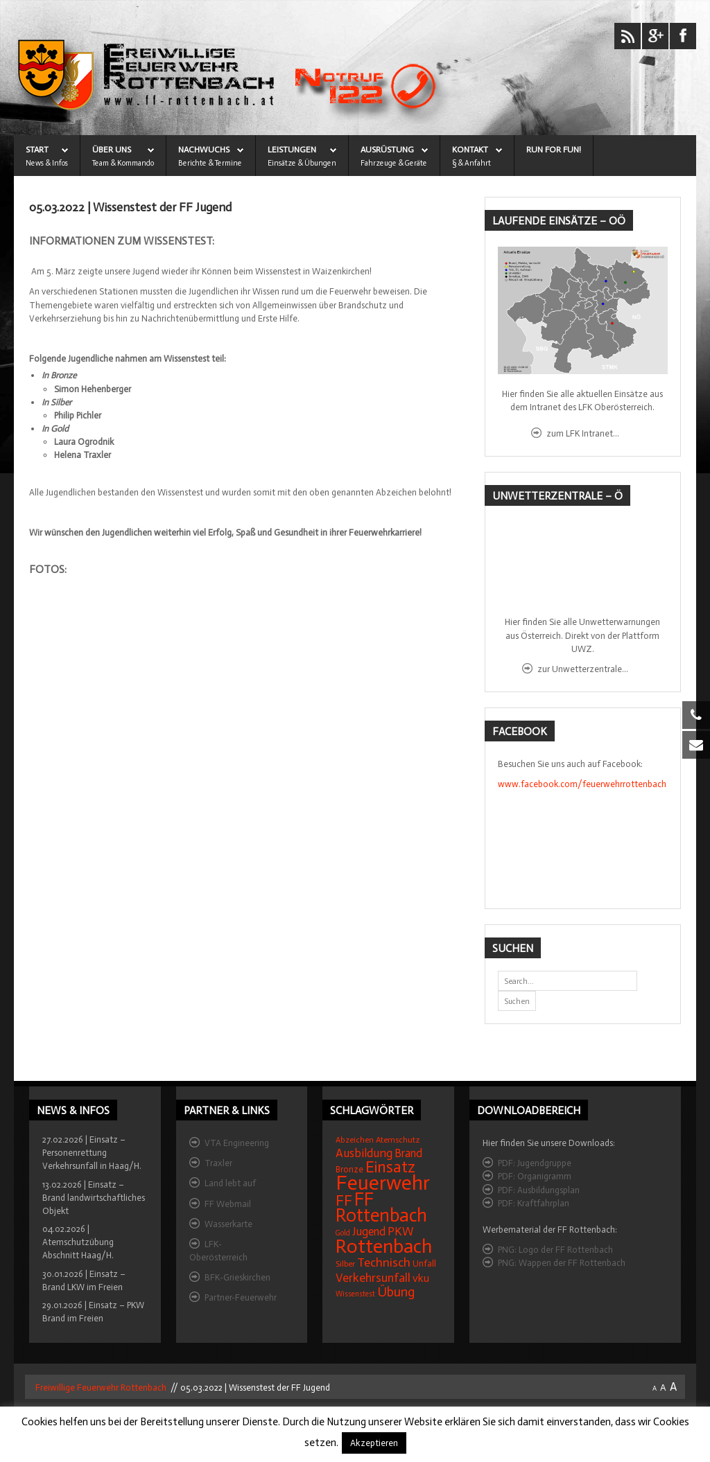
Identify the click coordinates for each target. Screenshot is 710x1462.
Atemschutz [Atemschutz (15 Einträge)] (398, 1140)
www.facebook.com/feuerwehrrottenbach (582, 784)
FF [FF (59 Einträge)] (344, 1200)
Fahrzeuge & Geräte (394, 163)
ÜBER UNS (111, 150)
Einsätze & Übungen (302, 163)
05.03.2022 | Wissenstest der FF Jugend (130, 207)
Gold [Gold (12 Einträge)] (343, 1233)
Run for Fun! (553, 150)
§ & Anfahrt (471, 163)
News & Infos (47, 163)
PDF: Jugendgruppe (534, 1163)
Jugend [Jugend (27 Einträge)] (369, 1231)
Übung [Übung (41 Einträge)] (396, 1292)
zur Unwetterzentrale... (582, 669)
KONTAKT (470, 150)
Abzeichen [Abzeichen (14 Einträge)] (355, 1140)
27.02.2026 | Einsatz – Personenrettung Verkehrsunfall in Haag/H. (91, 1152)
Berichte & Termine (210, 163)
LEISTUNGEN (292, 150)
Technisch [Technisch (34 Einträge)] (383, 1262)
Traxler (218, 1163)
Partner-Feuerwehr (241, 1297)
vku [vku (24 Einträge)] (421, 1278)
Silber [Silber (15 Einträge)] (345, 1264)
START (37, 150)
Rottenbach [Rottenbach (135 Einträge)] (384, 1246)
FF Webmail (228, 1204)
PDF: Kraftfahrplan (533, 1203)
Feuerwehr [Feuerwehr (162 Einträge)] (383, 1182)
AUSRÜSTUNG (387, 150)
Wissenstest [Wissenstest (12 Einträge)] (355, 1293)
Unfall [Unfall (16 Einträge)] (424, 1263)
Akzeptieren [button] (374, 1443)
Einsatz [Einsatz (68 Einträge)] (390, 1167)
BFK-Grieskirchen (237, 1277)
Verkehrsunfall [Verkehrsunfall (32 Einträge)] (373, 1277)
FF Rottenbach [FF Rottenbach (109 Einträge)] (381, 1207)
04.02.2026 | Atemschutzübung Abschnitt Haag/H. (78, 1242)
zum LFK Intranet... (582, 433)
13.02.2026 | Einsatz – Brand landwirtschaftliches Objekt (93, 1197)
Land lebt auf (230, 1183)
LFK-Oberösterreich (218, 1250)
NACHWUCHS (204, 150)
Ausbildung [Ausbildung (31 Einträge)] (364, 1153)
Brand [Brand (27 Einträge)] (408, 1153)
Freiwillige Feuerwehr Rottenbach (99, 1387)
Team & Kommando (123, 163)
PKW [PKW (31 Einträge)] (401, 1231)
